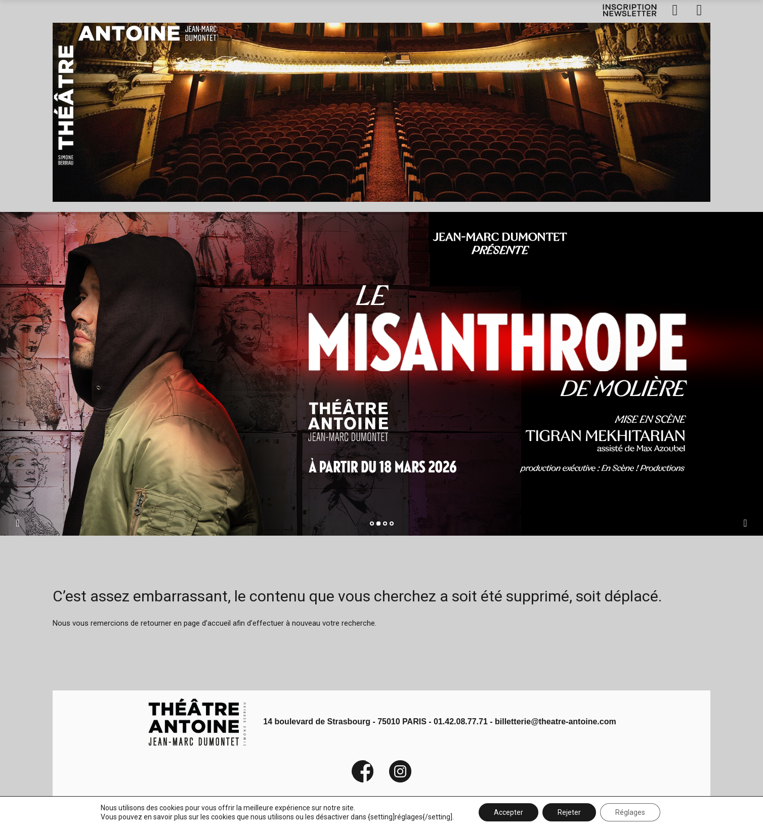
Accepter (508, 812)
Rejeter (569, 812)
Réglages (630, 812)
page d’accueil (207, 623)
